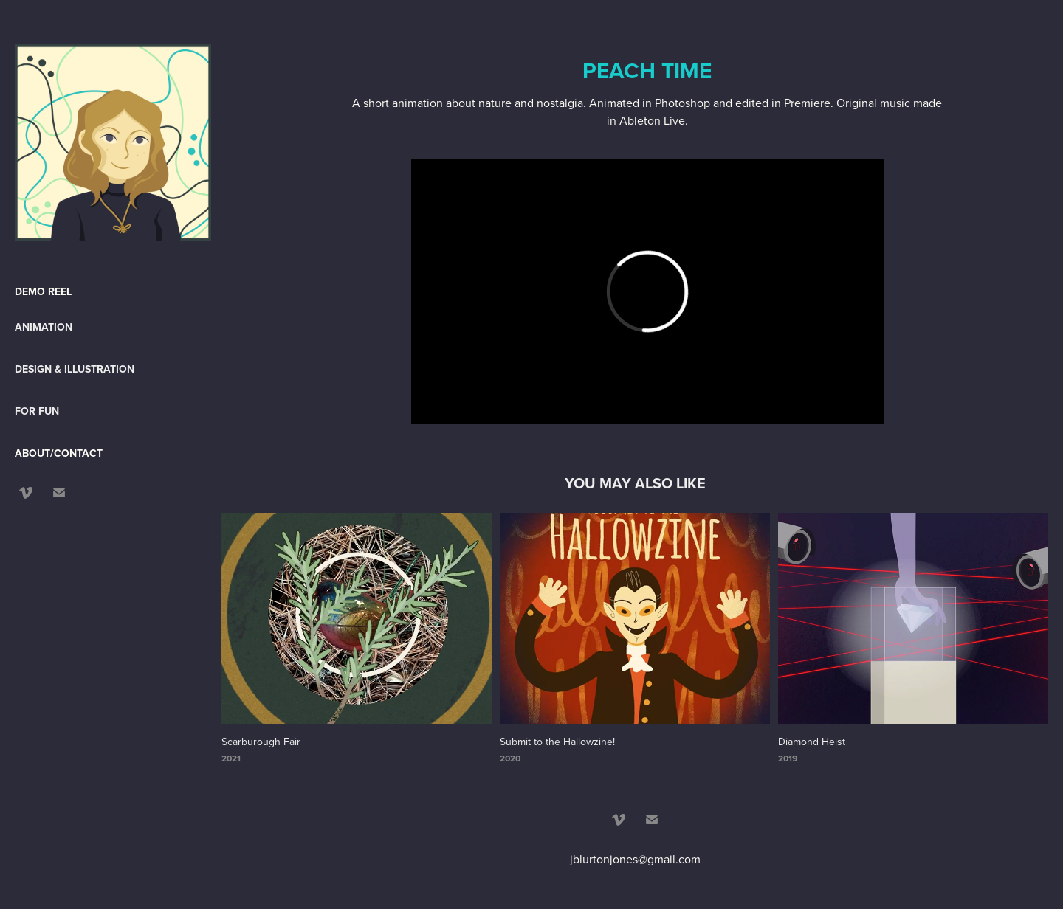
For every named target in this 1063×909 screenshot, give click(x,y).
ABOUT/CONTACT (59, 453)
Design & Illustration (74, 369)
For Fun (37, 411)
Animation (43, 326)
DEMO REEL (43, 291)
